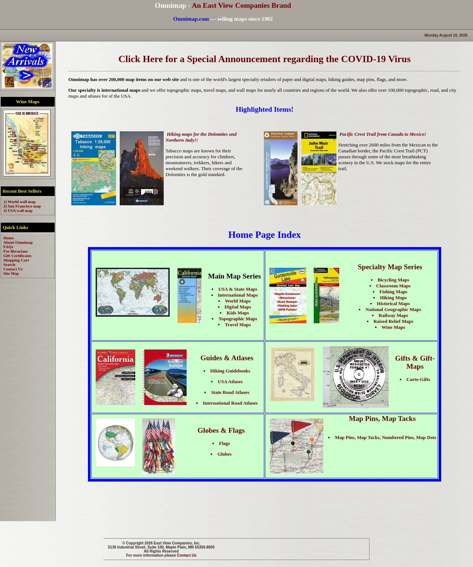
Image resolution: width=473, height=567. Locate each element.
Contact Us (187, 555)
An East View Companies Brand (241, 5)
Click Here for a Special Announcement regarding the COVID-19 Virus (265, 59)
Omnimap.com (191, 19)
